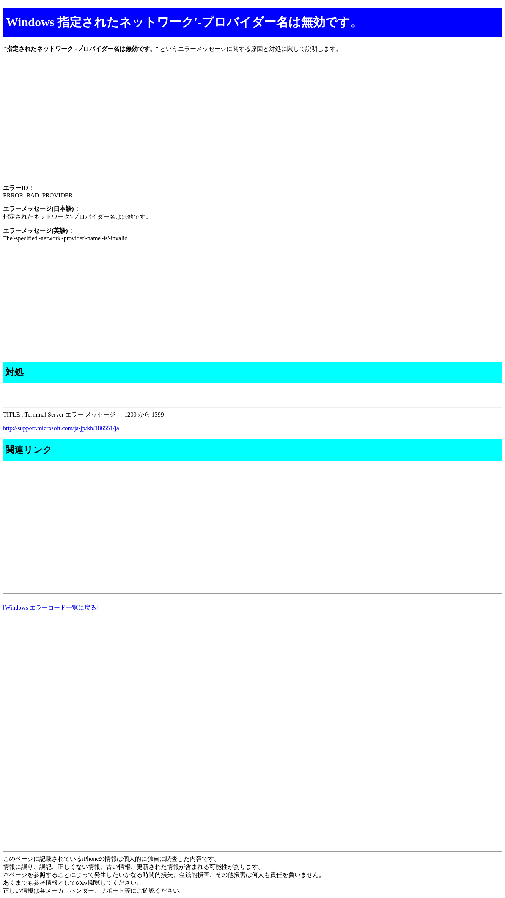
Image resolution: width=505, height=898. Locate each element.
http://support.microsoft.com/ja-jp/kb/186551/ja (61, 428)
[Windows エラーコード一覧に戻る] (50, 607)
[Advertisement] (230, 125)
